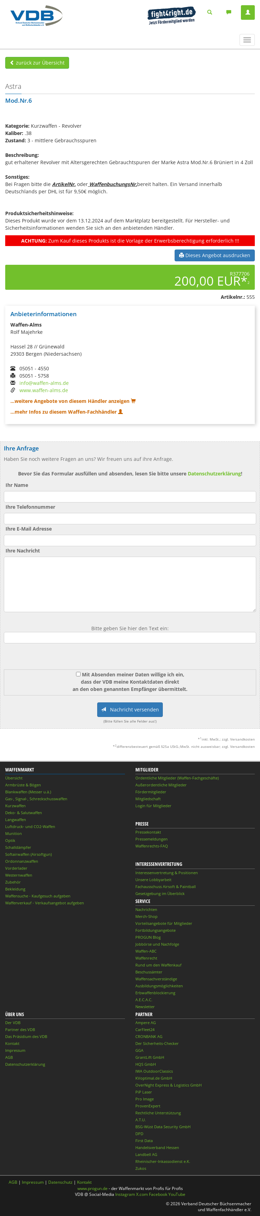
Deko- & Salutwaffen (23, 812)
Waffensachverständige (156, 978)
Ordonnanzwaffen (21, 861)
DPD (139, 1133)
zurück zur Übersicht (37, 62)
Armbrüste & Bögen (23, 784)
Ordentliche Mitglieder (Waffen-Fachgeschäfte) (177, 777)
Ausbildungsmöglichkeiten (159, 985)
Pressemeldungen (151, 839)
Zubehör (13, 882)
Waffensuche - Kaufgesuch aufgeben (37, 895)
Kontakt (12, 1043)
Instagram (125, 1194)
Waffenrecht (146, 958)
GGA (139, 1050)
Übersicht (14, 777)
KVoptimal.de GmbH (153, 1078)
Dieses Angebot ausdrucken (214, 255)
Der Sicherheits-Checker (157, 1043)
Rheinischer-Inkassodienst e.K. (162, 1161)
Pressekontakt (148, 832)
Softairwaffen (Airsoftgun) (28, 854)
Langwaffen (15, 819)
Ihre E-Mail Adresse (29, 528)
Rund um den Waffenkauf (158, 965)
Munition (13, 833)
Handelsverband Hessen (157, 1147)
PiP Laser (143, 1092)
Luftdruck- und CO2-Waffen (30, 826)
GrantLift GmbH (149, 1057)
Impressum (15, 1050)
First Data (144, 1140)
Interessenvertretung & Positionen (166, 872)
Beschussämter (148, 971)
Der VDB (12, 1022)
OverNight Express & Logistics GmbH (168, 1085)
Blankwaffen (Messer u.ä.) (28, 791)
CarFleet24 (144, 1029)
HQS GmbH (145, 1064)
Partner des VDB (20, 1029)
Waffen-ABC (146, 951)
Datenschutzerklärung (214, 473)
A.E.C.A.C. (143, 999)
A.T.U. (140, 1119)
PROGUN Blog (148, 937)
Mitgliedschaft (148, 798)
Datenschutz (60, 1182)
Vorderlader (16, 868)
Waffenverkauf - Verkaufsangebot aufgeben (44, 902)
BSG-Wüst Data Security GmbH (163, 1126)
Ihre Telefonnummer (30, 507)
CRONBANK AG (148, 1036)
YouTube (176, 1194)
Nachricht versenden (130, 709)
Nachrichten (146, 909)
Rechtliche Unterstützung (158, 1112)
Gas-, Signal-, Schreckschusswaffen (36, 798)
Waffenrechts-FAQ (151, 845)
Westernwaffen (18, 875)
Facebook (158, 1194)
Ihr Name (17, 485)
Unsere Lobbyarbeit (153, 879)
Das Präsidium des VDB (26, 1036)
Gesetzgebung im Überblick (160, 893)
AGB (9, 1057)
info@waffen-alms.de (44, 383)
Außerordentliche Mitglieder (161, 784)
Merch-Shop (146, 916)
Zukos (140, 1168)
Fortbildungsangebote (155, 930)
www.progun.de (92, 1188)
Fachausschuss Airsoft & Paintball (165, 886)
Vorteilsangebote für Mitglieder (163, 923)
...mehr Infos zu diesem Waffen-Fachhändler (66, 411)
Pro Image (144, 1098)
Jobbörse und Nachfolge (157, 944)
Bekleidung (15, 889)
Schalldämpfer (18, 847)
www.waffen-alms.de (43, 390)
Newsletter (145, 1006)
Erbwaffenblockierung (155, 992)
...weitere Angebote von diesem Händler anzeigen (73, 401)
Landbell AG (146, 1154)
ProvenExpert (147, 1105)
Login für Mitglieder (153, 805)
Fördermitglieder (150, 791)
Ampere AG (145, 1022)
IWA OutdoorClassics (154, 1071)
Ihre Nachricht (23, 550)
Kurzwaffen (15, 805)
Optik (10, 840)
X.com (142, 1194)
